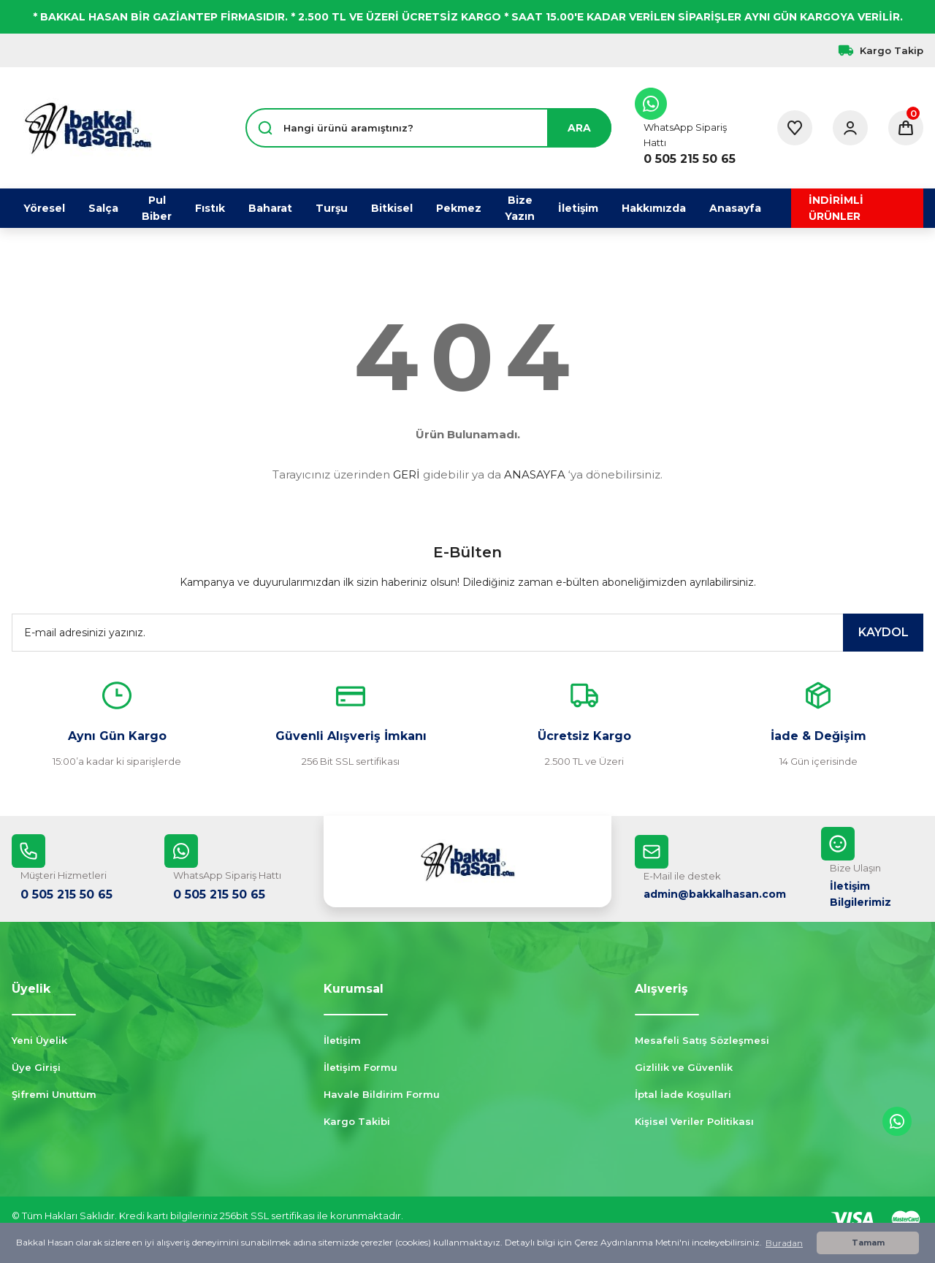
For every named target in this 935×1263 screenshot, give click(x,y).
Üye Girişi (36, 1067)
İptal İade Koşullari (683, 1094)
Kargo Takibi (357, 1121)
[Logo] (88, 128)
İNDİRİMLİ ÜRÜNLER (836, 208)
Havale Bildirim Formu (382, 1094)
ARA (579, 127)
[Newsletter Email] (467, 633)
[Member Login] (850, 127)
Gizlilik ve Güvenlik (684, 1067)
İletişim (342, 1040)
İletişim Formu (360, 1067)
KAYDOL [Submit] (883, 632)
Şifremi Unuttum (54, 1094)
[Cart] (905, 127)
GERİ (406, 474)
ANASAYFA (534, 474)
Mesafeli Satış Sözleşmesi (702, 1040)
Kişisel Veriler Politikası (694, 1121)
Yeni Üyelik (39, 1040)
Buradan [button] (784, 1242)
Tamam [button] (868, 1243)
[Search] (428, 128)
